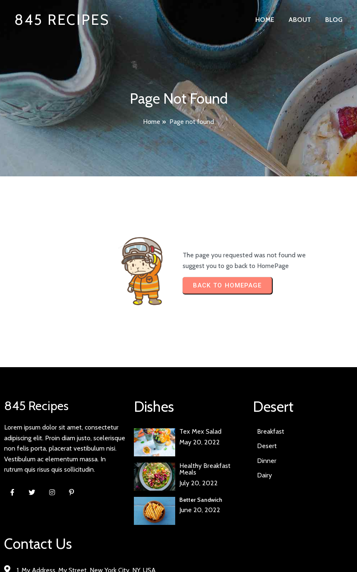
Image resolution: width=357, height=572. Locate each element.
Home (151, 122)
